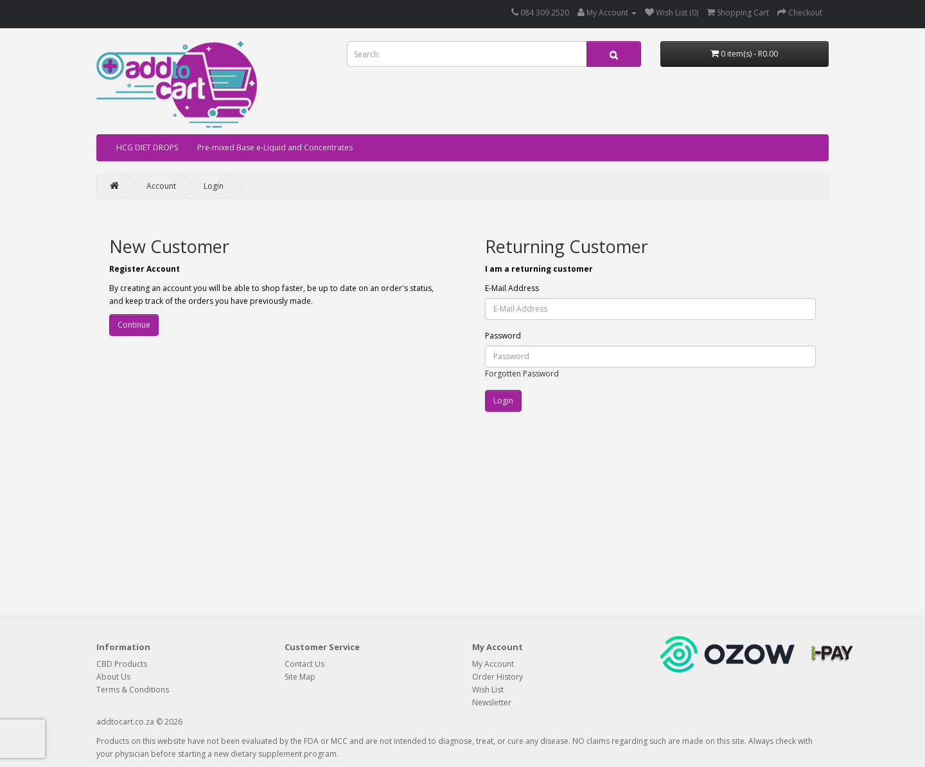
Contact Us (304, 663)
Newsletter (491, 702)
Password (503, 335)
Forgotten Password (522, 373)
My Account (493, 663)
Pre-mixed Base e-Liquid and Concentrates (275, 147)
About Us (113, 676)
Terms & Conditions (132, 689)
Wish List (488, 689)
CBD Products (121, 663)
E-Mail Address (512, 288)
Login (214, 186)
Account (161, 186)
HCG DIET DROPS (147, 147)
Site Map (300, 676)
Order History (497, 676)
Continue (134, 324)
